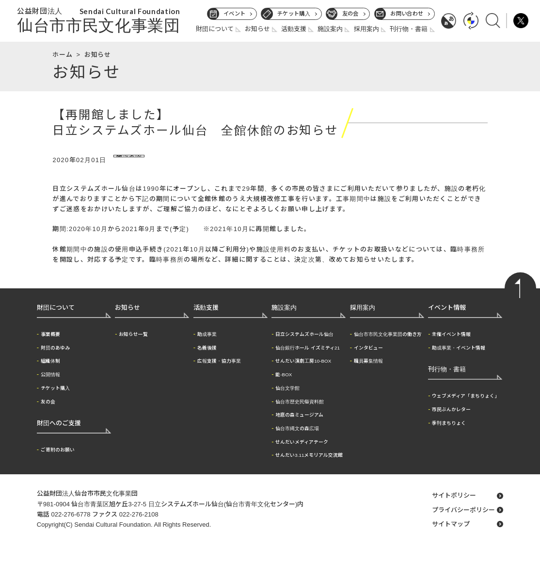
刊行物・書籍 (409, 29)
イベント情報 (447, 318)
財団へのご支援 (59, 434)
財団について (215, 29)
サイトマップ (451, 535)
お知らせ (257, 29)
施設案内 (330, 29)
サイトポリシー (454, 506)
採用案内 (366, 29)
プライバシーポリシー (463, 521)
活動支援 (293, 29)
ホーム (62, 54)
